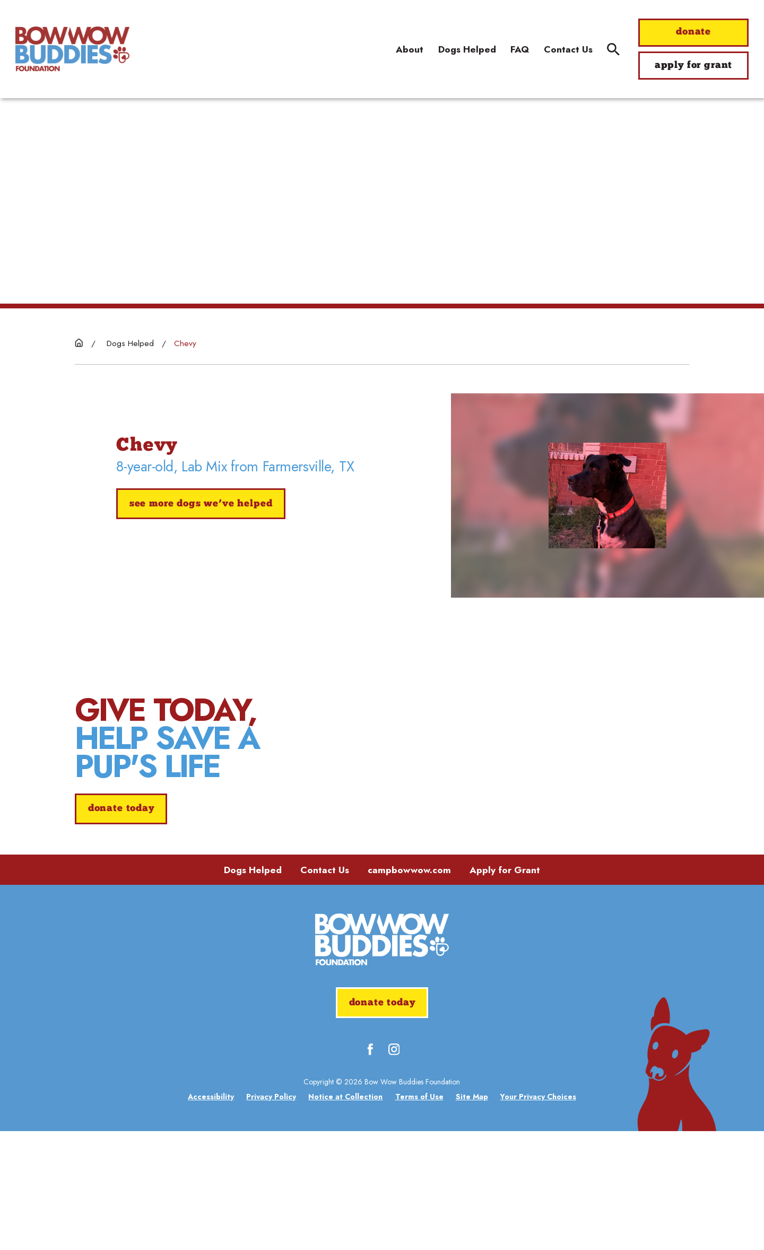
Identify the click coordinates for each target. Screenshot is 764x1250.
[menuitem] (211, 1215)
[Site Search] (613, 49)
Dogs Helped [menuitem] (467, 49)
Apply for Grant (505, 989)
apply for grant (693, 66)
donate (693, 32)
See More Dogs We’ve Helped (201, 504)
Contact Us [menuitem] (568, 49)
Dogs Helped (253, 989)
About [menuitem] (409, 49)
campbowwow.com (409, 989)
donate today (121, 869)
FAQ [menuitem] (519, 49)
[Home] (72, 49)
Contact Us (324, 989)
